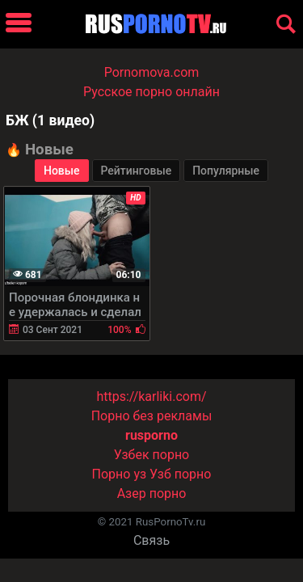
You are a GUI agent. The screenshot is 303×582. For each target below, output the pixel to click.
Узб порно (180, 474)
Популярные (225, 170)
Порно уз (119, 474)
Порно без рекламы (152, 416)
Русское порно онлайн (151, 91)
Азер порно (152, 493)
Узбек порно (152, 454)
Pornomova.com (152, 72)
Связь (151, 540)
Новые (62, 170)
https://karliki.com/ (151, 396)
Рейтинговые (136, 170)
